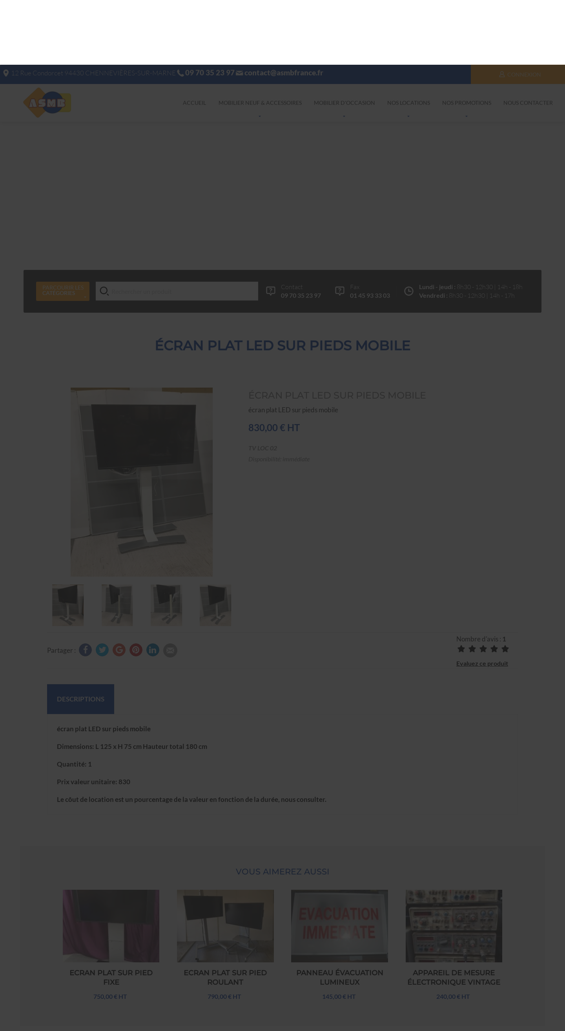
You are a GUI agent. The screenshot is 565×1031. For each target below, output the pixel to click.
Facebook (369, 1014)
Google (341, 1014)
